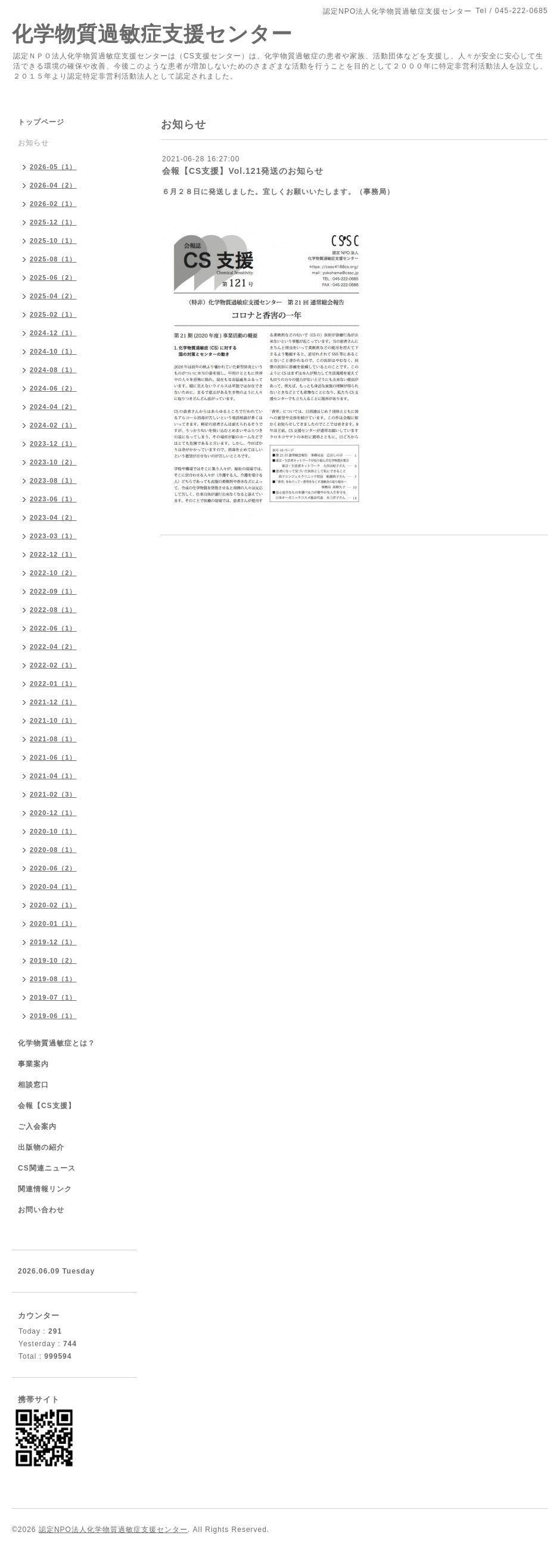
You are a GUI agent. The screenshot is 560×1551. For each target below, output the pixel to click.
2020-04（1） (53, 886)
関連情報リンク (45, 1189)
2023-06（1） (53, 499)
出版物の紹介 (41, 1147)
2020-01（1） (53, 923)
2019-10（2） (53, 960)
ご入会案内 (37, 1126)
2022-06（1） (53, 628)
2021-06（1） (53, 757)
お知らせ (33, 143)
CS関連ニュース (47, 1168)
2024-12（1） (53, 332)
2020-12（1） (53, 812)
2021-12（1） (53, 702)
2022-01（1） (53, 683)
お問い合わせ (41, 1210)
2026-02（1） (53, 203)
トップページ (41, 122)
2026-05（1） (53, 166)
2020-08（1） (53, 849)
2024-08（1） (53, 369)
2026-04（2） (53, 185)
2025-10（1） (53, 240)
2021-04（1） (53, 775)
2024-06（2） (53, 388)
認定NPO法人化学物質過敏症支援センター (113, 1529)
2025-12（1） (53, 222)
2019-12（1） (53, 941)
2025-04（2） (53, 295)
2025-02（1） (53, 314)
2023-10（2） (53, 462)
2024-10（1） (53, 351)
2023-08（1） (53, 480)
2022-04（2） (53, 646)
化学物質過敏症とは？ (56, 1043)
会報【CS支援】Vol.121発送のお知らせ (242, 171)
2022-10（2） (53, 572)
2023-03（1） (53, 535)
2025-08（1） (53, 259)
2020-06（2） (53, 868)
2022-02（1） (53, 665)
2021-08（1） (53, 738)
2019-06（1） (53, 1015)
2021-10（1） (53, 720)
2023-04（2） (53, 517)
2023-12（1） (53, 443)
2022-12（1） (53, 554)
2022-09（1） (53, 591)
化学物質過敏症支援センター (152, 33)
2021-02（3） (53, 794)
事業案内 (33, 1064)
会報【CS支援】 (47, 1105)
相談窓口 (33, 1085)
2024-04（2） (53, 406)
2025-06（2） (53, 277)
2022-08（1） (53, 609)
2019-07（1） (53, 997)
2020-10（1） (53, 831)
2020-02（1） (53, 905)
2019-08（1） (53, 978)
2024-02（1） (53, 425)
